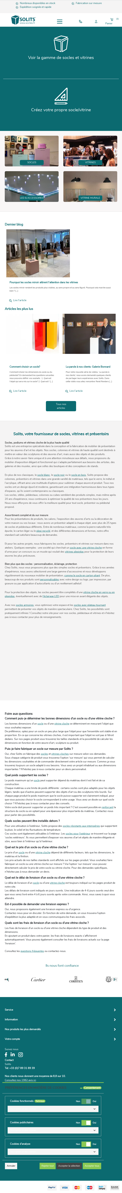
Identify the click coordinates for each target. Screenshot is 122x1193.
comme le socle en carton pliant (82, 575)
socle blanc (43, 475)
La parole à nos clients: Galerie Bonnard (88, 367)
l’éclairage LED (51, 596)
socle (40, 723)
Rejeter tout (47, 1166)
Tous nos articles (61, 406)
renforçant (107, 807)
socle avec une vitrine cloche (86, 547)
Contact (9, 1060)
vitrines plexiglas (74, 551)
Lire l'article (17, 301)
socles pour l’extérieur (78, 833)
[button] (53, 1109)
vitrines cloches (60, 754)
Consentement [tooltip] (92, 1088)
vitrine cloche (61, 723)
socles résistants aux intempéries (81, 826)
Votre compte (12, 1039)
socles (44, 754)
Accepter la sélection (69, 1166)
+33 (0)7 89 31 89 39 (22, 1068)
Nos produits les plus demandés (23, 1029)
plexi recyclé (43, 531)
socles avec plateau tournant (90, 605)
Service (9, 1010)
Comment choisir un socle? (25, 367)
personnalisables (49, 579)
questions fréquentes (32, 951)
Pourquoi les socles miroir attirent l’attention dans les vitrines (44, 282)
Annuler (11, 1166)
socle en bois (78, 475)
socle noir (59, 475)
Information (11, 1019)
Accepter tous (92, 1166)
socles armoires (25, 605)
